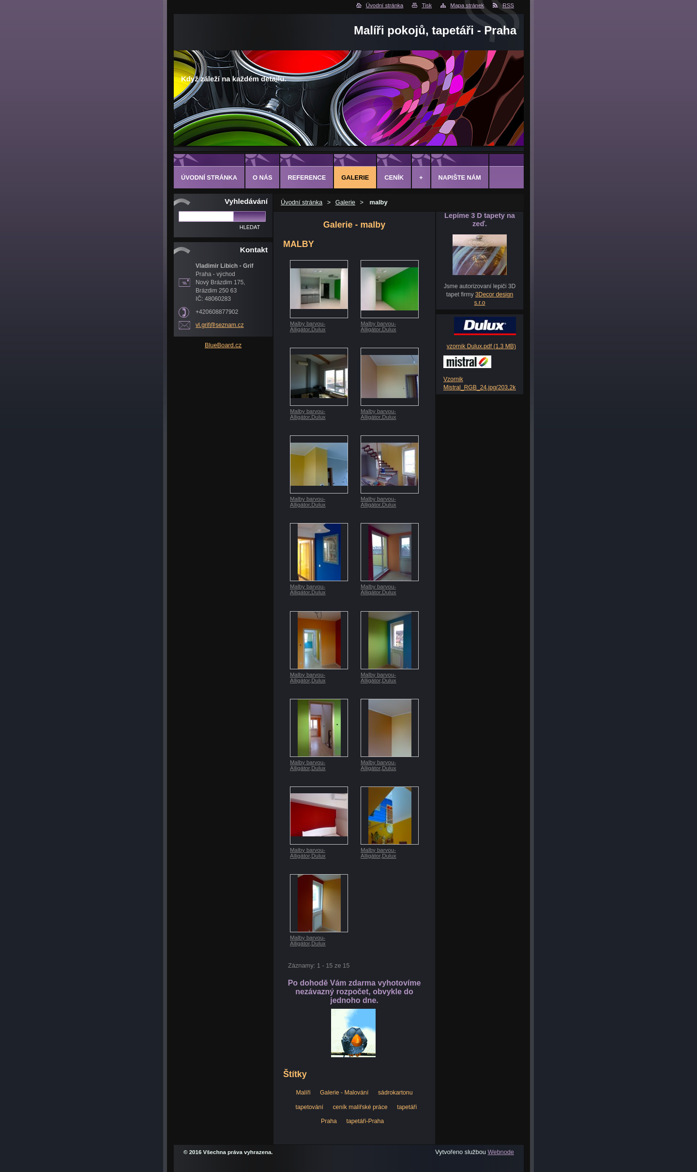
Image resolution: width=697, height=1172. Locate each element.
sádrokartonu (395, 1092)
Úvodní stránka (384, 5)
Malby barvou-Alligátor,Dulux (308, 326)
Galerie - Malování (344, 1092)
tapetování (309, 1107)
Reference (307, 177)
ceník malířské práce (360, 1107)
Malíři (303, 1092)
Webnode (500, 1152)
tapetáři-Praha (365, 1121)
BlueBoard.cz (223, 345)
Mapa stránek (467, 5)
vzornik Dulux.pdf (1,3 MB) (481, 346)
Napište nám (460, 177)
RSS (508, 5)
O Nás (263, 177)
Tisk (427, 5)
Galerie (345, 202)
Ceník (394, 177)
